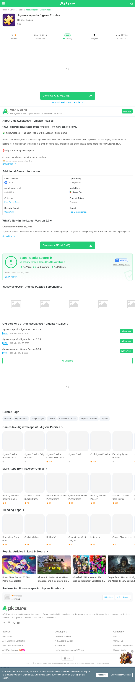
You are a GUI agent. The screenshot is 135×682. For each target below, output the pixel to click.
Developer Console (63, 636)
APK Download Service (12, 645)
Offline (52, 418)
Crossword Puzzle (67, 418)
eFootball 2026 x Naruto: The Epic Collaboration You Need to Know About (88, 579)
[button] (68, 36)
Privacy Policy (74, 663)
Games (13, 10)
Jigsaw (104, 418)
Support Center (120, 650)
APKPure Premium (10, 650)
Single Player (38, 418)
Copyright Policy (87, 663)
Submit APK (60, 645)
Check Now (9, 212)
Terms (98, 663)
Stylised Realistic (89, 418)
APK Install (7, 636)
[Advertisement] (67, 69)
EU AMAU (106, 663)
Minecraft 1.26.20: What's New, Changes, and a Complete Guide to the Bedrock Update (53, 579)
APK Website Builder (64, 641)
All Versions (67, 361)
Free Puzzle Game (12, 202)
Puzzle (20, 10)
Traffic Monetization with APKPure (69, 650)
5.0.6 (8, 182)
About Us (117, 636)
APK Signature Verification (13, 641)
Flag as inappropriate (78, 212)
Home (4, 10)
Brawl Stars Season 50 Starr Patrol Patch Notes (16, 579)
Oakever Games (25, 20)
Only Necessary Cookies (121, 675)
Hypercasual (21, 418)
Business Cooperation (123, 645)
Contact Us (118, 641)
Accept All (102, 675)
